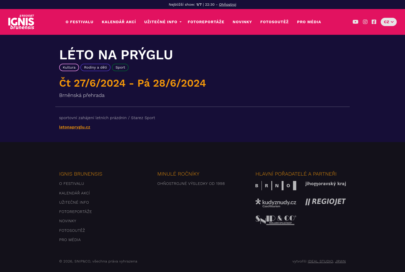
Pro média (309, 22)
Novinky (242, 22)
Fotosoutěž (274, 22)
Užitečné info (160, 22)
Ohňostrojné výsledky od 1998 (191, 183)
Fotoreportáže (206, 22)
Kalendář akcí (119, 22)
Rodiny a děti (95, 67)
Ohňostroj (227, 4)
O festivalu (80, 22)
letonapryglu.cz (74, 127)
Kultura (69, 67)
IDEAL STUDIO (320, 261)
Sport (120, 67)
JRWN (340, 261)
